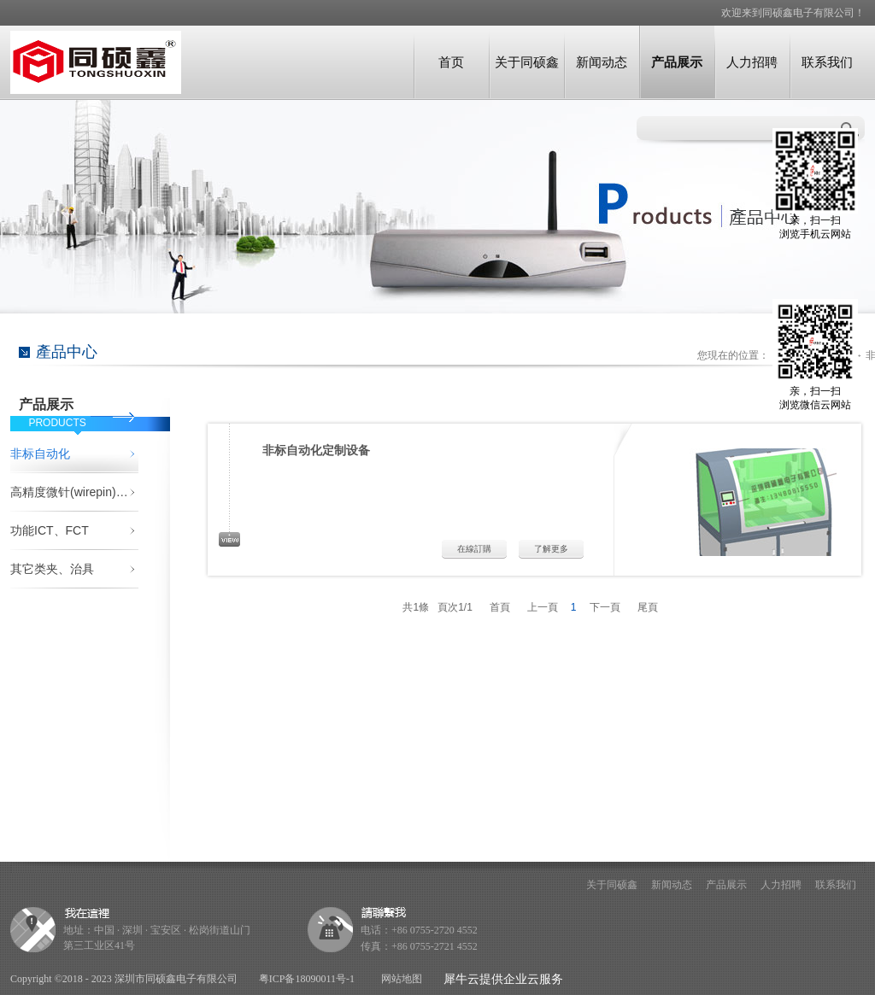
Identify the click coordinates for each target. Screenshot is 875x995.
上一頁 (542, 607)
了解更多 (551, 548)
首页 (451, 62)
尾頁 (647, 607)
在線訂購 (474, 548)
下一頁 (605, 607)
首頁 (500, 607)
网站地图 (399, 979)
